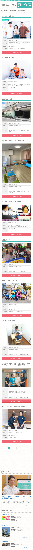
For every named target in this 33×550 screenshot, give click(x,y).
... (19, 448)
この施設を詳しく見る (16, 52)
